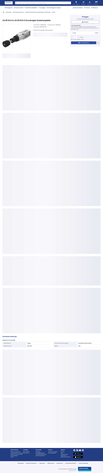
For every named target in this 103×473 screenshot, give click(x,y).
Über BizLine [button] (26, 453)
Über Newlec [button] (26, 451)
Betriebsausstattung (18, 12)
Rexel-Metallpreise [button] (40, 455)
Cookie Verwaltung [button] (83, 463)
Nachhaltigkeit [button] (14, 455)
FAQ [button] (62, 453)
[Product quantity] (75, 37)
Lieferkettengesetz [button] (40, 453)
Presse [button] (12, 457)
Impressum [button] (42, 463)
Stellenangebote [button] (52, 453)
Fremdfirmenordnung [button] (41, 454)
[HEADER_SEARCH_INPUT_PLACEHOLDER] (43, 3)
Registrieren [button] (64, 455)
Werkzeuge (8, 12)
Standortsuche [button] (64, 454)
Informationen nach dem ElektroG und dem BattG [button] (17, 453)
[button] (85, 33)
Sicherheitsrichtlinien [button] (70, 463)
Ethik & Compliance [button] (15, 451)
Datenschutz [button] (60, 463)
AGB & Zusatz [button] (50, 463)
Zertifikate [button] (38, 451)
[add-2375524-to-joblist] (98, 42)
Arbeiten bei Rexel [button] (52, 451)
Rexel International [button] (31, 463)
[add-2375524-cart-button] (83, 42)
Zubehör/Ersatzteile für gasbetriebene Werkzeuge (37, 12)
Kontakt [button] (62, 451)
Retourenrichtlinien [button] (65, 457)
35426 (53, 12)
